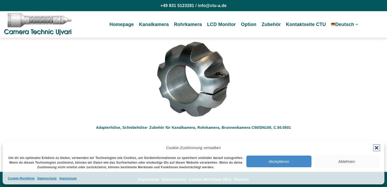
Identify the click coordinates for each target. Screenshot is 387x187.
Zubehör (271, 24)
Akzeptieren (279, 161)
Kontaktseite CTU (306, 24)
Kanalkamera (154, 24)
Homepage (121, 24)
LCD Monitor (221, 24)
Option (248, 24)
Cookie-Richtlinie (21, 178)
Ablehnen (346, 161)
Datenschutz (47, 178)
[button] (376, 147)
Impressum (68, 178)
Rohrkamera (188, 24)
